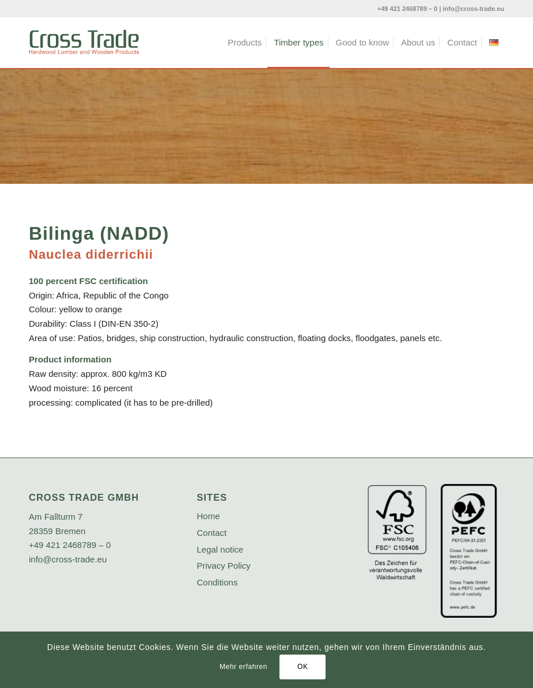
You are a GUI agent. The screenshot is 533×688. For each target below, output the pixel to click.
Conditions (217, 582)
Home (208, 516)
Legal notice (220, 549)
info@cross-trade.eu (473, 8)
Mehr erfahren (243, 667)
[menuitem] (244, 42)
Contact (212, 533)
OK (302, 667)
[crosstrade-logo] (84, 42)
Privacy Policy (224, 565)
